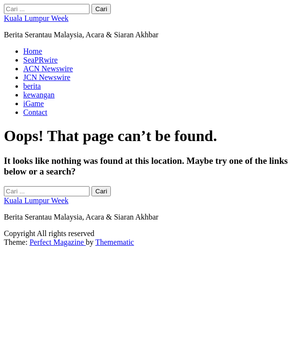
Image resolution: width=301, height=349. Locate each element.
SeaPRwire (40, 60)
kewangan (39, 95)
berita (32, 86)
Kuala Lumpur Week (36, 18)
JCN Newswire (46, 77)
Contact (35, 112)
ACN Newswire (48, 68)
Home (32, 51)
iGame (33, 103)
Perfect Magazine (58, 242)
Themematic (114, 242)
